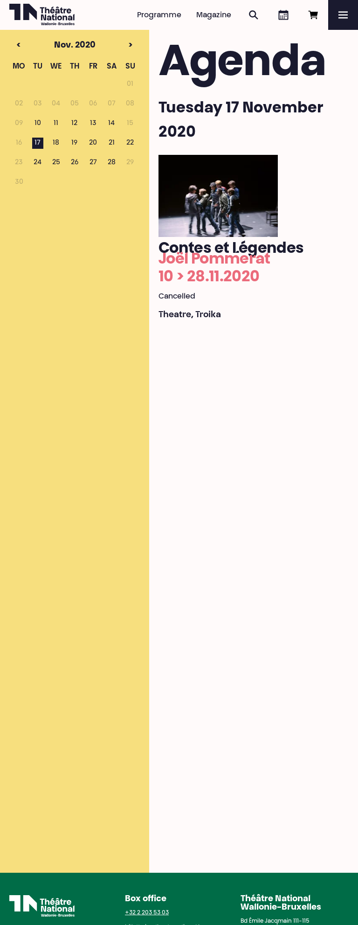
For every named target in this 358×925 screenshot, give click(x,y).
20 (93, 143)
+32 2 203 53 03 (147, 913)
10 (37, 123)
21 (112, 143)
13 (93, 123)
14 (111, 123)
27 (93, 163)
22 (130, 143)
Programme (159, 15)
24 (37, 163)
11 (56, 123)
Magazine (213, 15)
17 (37, 143)
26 (74, 163)
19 (74, 143)
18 (56, 143)
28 (112, 163)
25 (56, 163)
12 (74, 123)
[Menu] (343, 15)
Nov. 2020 (57, 46)
